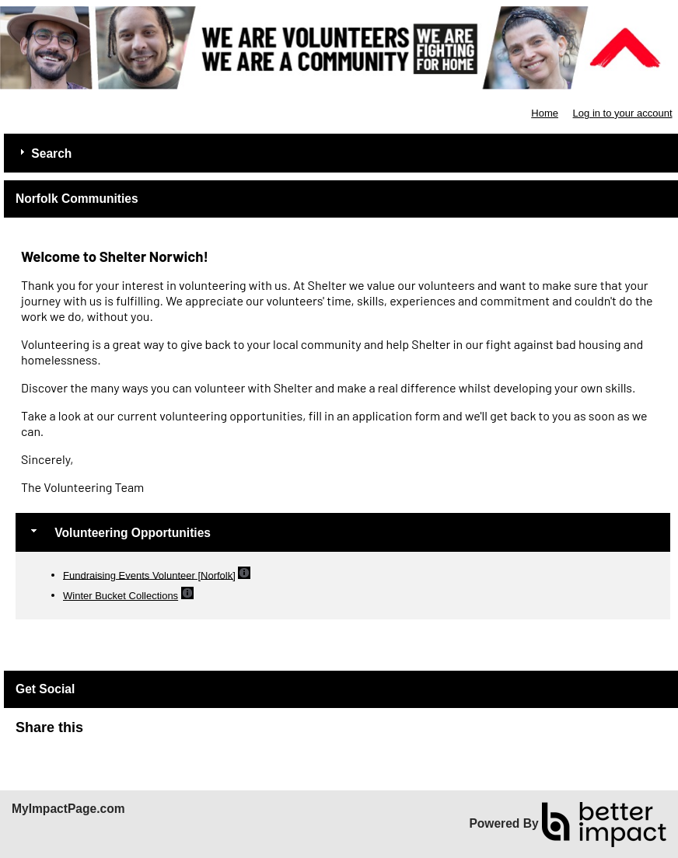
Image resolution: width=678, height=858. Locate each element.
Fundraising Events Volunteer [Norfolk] (149, 575)
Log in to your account (623, 113)
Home (544, 113)
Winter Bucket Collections (120, 596)
